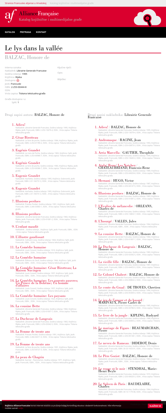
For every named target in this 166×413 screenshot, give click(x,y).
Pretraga (25, 32)
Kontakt (41, 32)
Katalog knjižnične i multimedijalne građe (72, 3)
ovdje (20, 408)
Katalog (10, 32)
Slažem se (155, 405)
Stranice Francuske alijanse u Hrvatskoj (25, 3)
